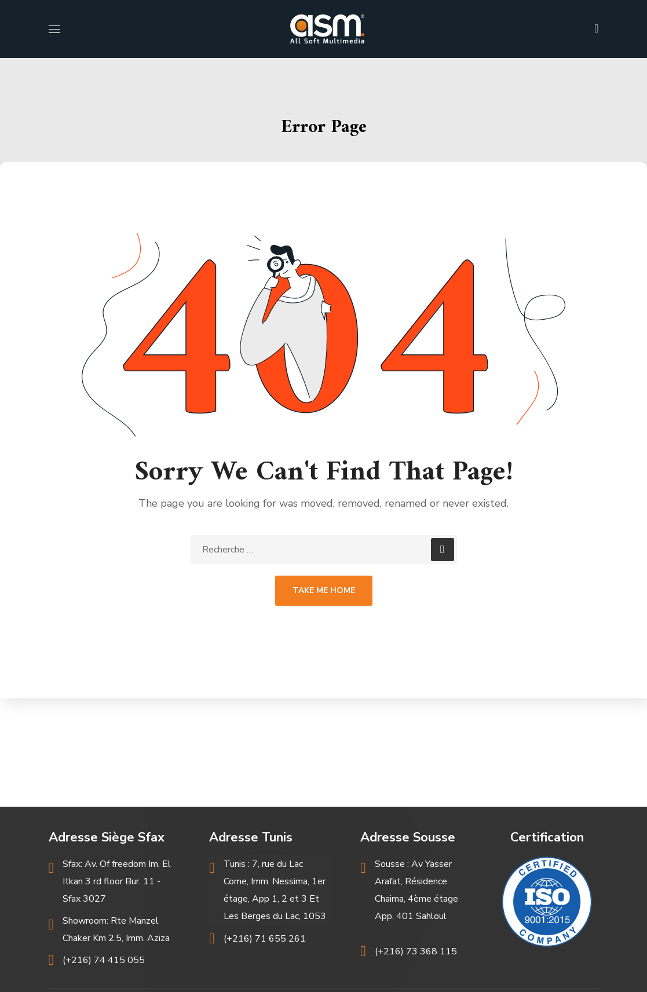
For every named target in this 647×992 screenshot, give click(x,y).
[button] (596, 29)
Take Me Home (324, 590)
